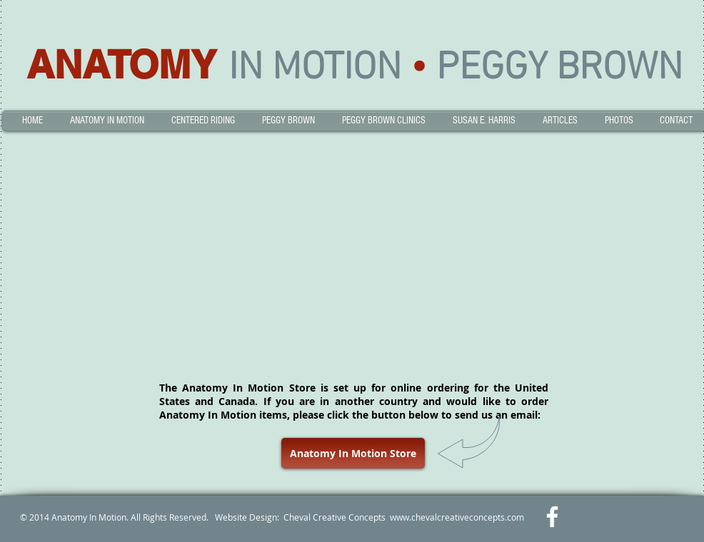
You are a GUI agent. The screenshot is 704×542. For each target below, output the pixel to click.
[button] (107, 121)
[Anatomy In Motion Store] (353, 453)
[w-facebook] (552, 517)
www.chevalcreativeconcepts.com (457, 517)
